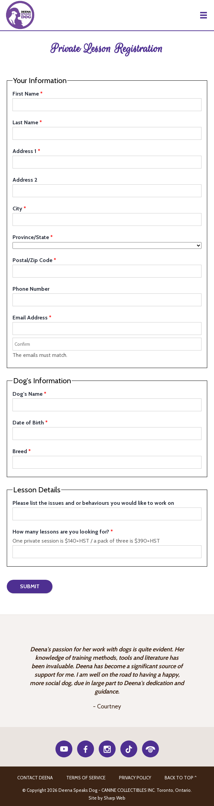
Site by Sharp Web (107, 798)
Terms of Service (85, 777)
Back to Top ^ (181, 777)
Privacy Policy (135, 777)
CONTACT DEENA (35, 777)
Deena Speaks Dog (20, 15)
